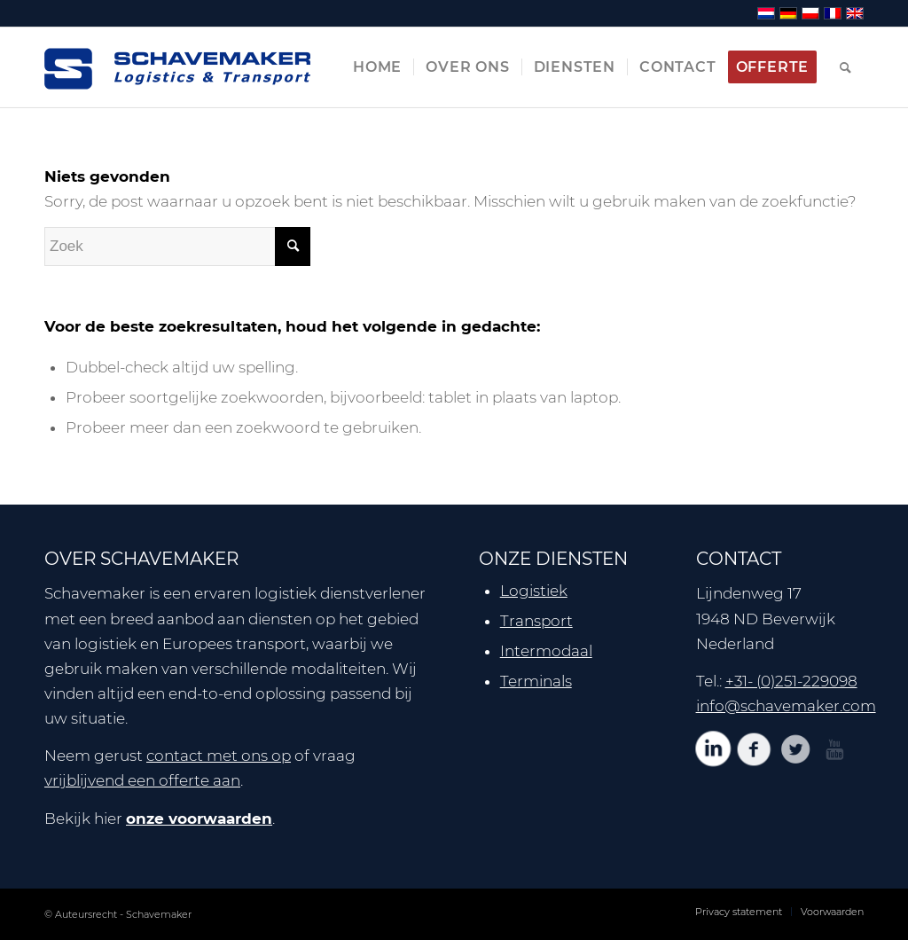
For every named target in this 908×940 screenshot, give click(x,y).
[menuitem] (377, 67)
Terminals (536, 681)
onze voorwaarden (199, 818)
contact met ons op (218, 755)
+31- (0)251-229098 (791, 681)
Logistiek (534, 590)
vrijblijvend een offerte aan (142, 780)
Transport (536, 621)
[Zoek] (846, 67)
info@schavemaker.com (786, 706)
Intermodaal (546, 651)
